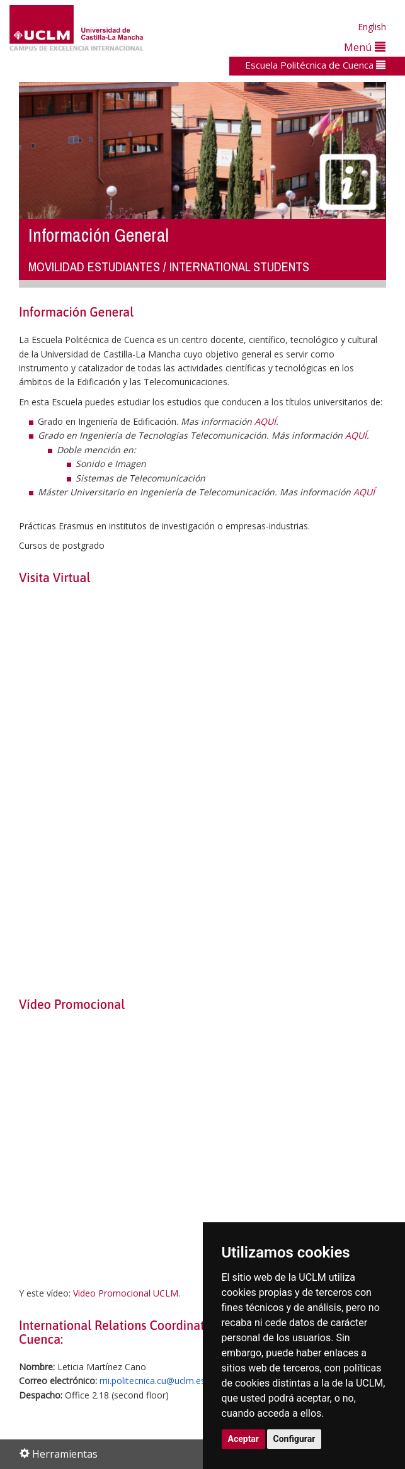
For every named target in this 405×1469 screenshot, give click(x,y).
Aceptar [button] (244, 1439)
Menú (364, 47)
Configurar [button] (294, 1439)
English (372, 27)
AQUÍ (265, 421)
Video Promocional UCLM (125, 1293)
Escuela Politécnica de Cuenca (315, 65)
